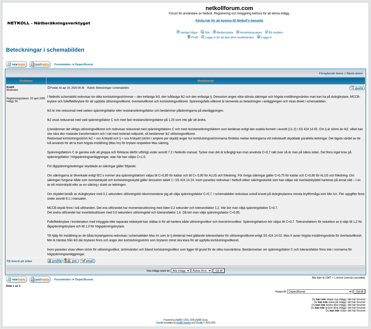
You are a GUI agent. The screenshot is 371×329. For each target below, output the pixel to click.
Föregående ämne (331, 73)
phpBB (178, 319)
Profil (193, 37)
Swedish (160, 322)
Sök (205, 32)
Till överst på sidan (19, 261)
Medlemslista (223, 32)
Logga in (264, 37)
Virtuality (199, 322)
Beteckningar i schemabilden (45, 50)
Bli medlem (274, 32)
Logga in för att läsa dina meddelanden (227, 37)
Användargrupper (249, 32)
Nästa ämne (355, 73)
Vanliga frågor (187, 32)
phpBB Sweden (183, 322)
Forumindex (62, 64)
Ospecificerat (84, 64)
